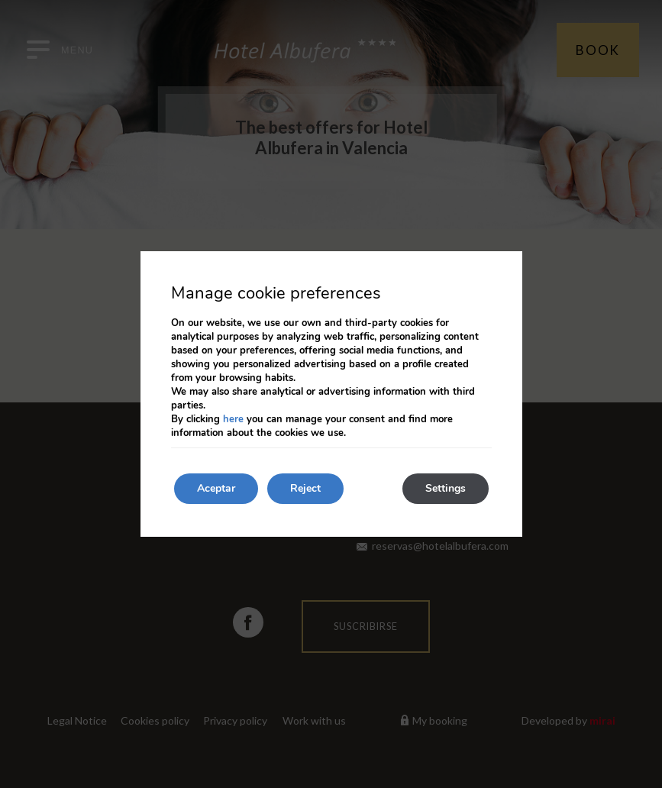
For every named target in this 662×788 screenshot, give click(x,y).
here (233, 419)
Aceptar (216, 488)
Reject (305, 488)
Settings (445, 488)
